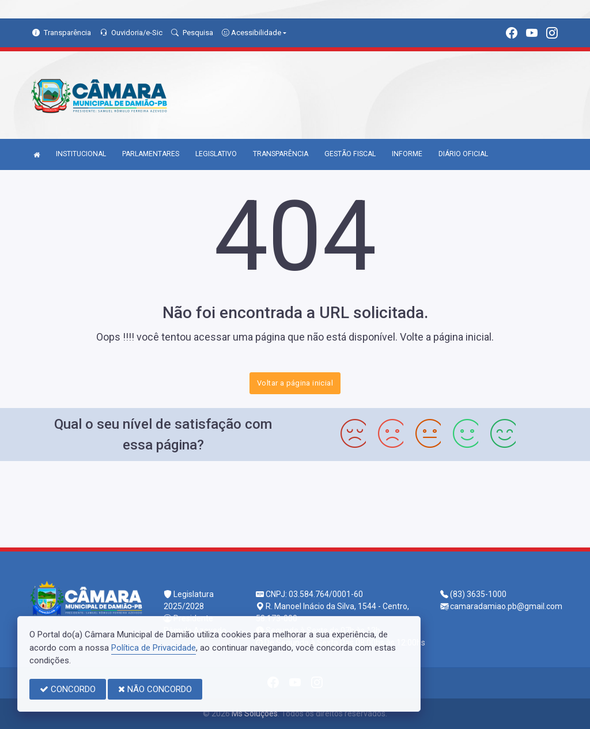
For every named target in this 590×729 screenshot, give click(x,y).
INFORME (407, 154)
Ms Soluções (255, 713)
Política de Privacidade (153, 648)
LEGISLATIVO (216, 154)
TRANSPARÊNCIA (280, 154)
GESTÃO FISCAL (350, 154)
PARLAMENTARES (150, 154)
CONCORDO (68, 689)
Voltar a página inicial (295, 383)
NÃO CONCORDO (155, 689)
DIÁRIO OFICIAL (463, 154)
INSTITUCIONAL (81, 154)
